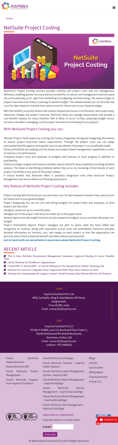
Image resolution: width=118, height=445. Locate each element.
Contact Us (95, 381)
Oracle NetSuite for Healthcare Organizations (31, 262)
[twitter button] (103, 416)
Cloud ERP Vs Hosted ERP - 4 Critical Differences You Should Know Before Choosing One (56, 266)
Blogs (92, 358)
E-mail (47, 426)
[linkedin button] (109, 416)
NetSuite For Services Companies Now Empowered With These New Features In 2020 (53, 269)
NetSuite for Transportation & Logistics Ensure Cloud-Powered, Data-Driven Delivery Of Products (59, 273)
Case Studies (96, 367)
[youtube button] (98, 423)
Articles (93, 363)
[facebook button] (98, 416)
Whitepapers (96, 372)
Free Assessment (98, 377)
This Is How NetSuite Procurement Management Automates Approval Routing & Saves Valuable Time (59, 257)
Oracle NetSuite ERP (17, 366)
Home (9, 18)
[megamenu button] (114, 8)
